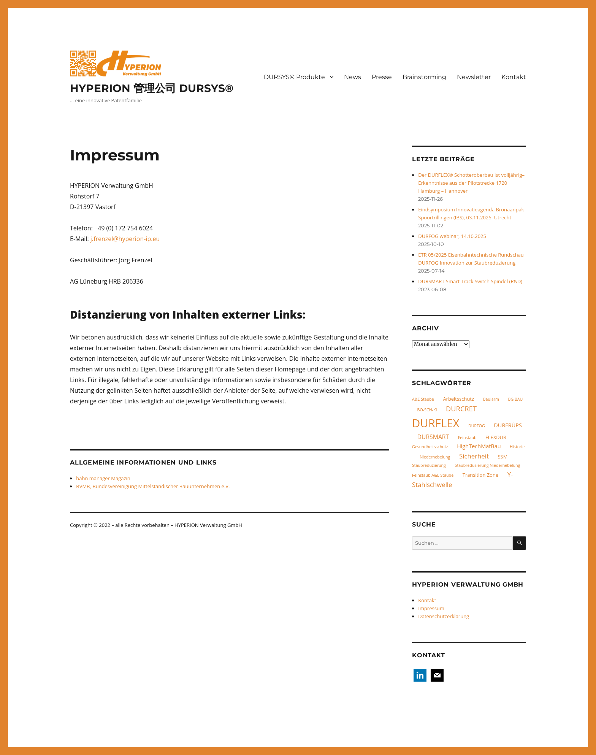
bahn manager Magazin (103, 478)
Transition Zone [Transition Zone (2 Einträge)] (480, 474)
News (352, 77)
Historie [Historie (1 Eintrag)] (517, 446)
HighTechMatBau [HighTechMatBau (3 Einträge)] (479, 446)
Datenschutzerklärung (443, 616)
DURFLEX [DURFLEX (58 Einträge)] (435, 423)
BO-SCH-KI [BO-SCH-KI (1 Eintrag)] (427, 409)
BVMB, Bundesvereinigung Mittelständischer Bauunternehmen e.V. (153, 486)
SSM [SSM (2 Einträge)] (503, 456)
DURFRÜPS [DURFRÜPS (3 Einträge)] (508, 425)
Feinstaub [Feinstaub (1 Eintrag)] (467, 437)
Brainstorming (424, 77)
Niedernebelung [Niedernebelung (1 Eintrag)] (435, 457)
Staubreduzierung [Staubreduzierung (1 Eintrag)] (429, 465)
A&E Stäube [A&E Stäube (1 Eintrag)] (423, 399)
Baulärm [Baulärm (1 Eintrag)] (491, 399)
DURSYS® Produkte (294, 77)
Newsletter (474, 77)
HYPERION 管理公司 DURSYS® (151, 88)
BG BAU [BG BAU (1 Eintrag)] (515, 399)
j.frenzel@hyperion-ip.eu (125, 239)
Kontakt (513, 77)
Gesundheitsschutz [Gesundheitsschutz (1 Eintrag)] (430, 446)
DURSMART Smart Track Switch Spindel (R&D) (470, 281)
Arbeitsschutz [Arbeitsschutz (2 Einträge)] (458, 398)
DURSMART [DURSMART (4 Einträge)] (433, 437)
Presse (382, 77)
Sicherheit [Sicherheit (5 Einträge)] (474, 456)
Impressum (431, 608)
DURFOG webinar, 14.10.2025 (452, 236)
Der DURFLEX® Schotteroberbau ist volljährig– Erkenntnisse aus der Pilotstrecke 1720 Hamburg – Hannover (471, 182)
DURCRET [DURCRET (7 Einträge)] (461, 408)
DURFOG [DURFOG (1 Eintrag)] (476, 425)
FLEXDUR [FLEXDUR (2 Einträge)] (495, 437)
